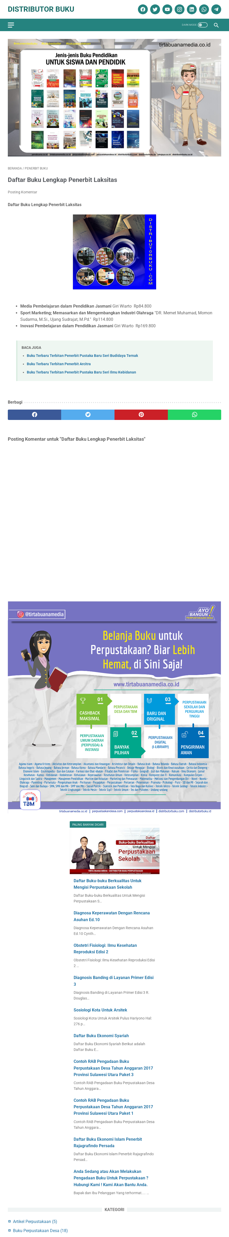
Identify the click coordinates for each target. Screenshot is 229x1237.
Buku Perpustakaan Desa (40, 1230)
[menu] (11, 25)
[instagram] (179, 9)
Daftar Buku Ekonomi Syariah (101, 1035)
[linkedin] (191, 9)
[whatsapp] (203, 9)
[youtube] (166, 9)
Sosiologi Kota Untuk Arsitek (100, 1010)
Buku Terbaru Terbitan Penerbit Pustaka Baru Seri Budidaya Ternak (82, 356)
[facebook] (142, 9)
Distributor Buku (41, 9)
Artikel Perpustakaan (35, 1221)
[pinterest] (141, 415)
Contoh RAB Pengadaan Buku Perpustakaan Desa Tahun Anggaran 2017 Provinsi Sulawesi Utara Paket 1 (113, 1107)
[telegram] (215, 9)
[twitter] (154, 9)
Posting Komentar (22, 192)
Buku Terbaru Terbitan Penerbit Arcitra (59, 364)
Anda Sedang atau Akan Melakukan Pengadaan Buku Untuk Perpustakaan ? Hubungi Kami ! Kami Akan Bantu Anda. (111, 1178)
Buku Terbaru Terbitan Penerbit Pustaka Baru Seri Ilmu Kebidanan (81, 372)
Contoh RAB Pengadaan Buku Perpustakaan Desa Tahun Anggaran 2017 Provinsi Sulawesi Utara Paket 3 (113, 1068)
